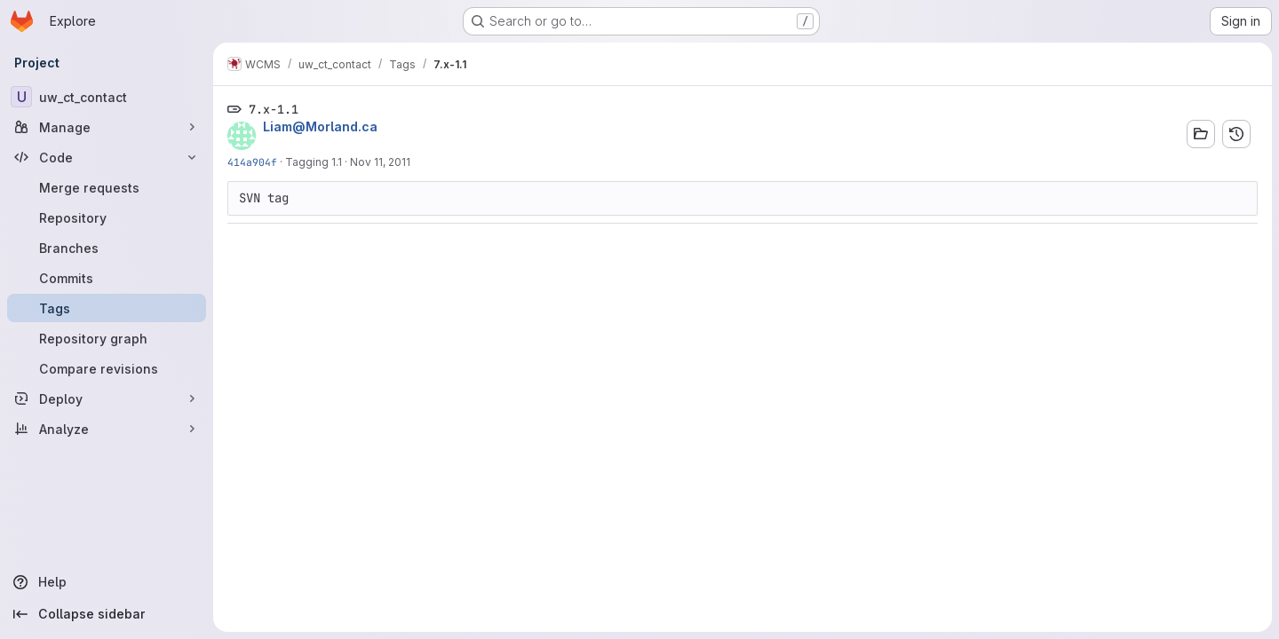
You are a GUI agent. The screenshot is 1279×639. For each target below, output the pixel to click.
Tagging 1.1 (313, 162)
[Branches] (106, 247)
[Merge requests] (106, 187)
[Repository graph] (106, 338)
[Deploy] (106, 398)
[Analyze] (106, 428)
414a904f (252, 162)
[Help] (106, 582)
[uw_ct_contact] (106, 97)
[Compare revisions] (106, 368)
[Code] (106, 157)
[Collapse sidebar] (106, 614)
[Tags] (106, 308)
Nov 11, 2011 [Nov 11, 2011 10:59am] (380, 162)
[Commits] (106, 278)
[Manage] (106, 127)
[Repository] (106, 217)
